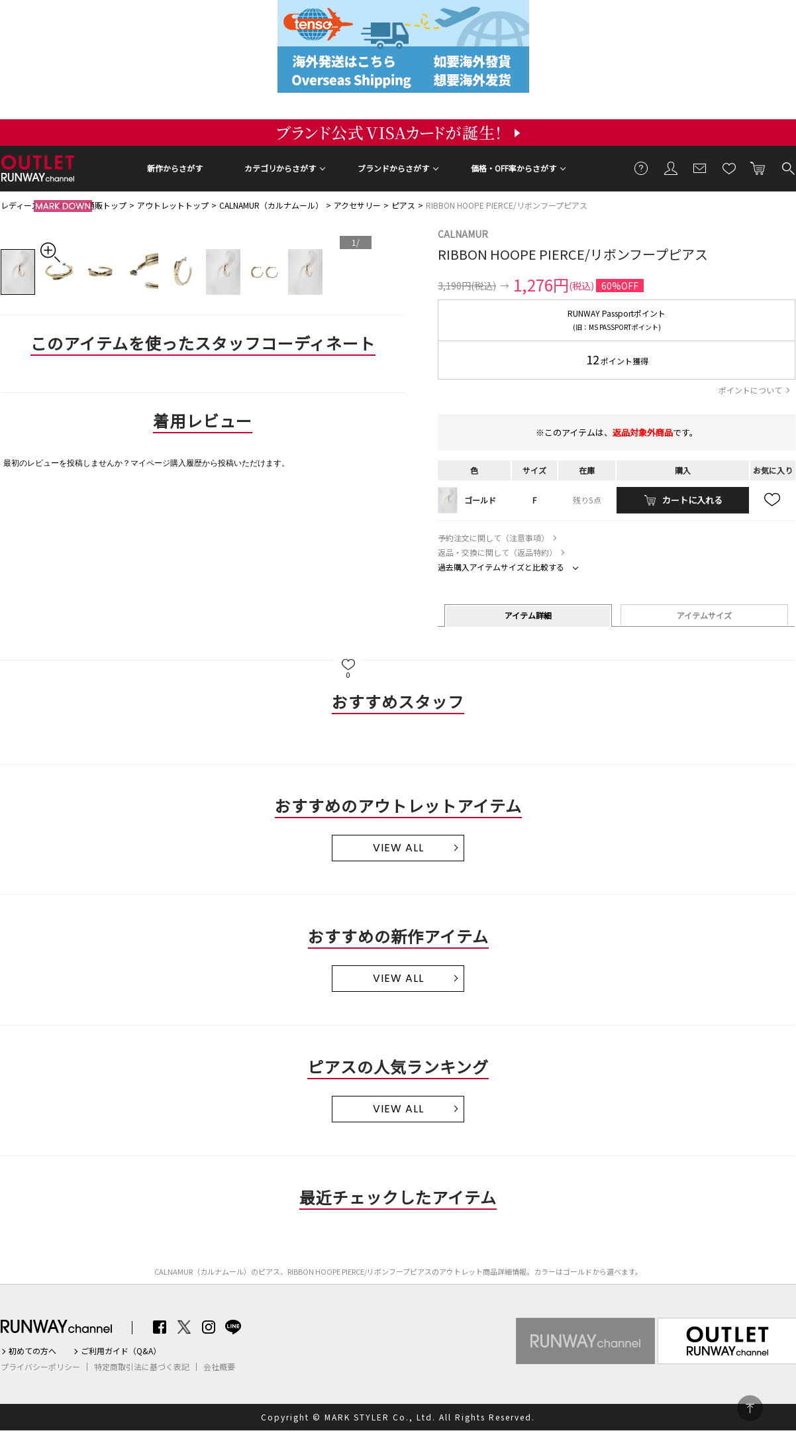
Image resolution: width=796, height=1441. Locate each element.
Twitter (184, 1327)
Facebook (160, 1327)
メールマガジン (700, 168)
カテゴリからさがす (280, 168)
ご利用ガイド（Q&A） (121, 1351)
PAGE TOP (750, 1408)
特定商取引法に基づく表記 (141, 1367)
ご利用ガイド (642, 168)
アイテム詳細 (528, 615)
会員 (671, 168)
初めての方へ (32, 1351)
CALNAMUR (463, 233)
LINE (233, 1327)
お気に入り (729, 168)
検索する (787, 168)
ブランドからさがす (393, 168)
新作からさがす (175, 168)
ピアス (403, 205)
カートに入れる (758, 168)
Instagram (209, 1327)
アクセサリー (357, 205)
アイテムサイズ (704, 615)
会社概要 (219, 1367)
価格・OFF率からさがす (513, 168)
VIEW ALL (398, 847)
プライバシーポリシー (40, 1367)
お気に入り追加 (772, 500)
